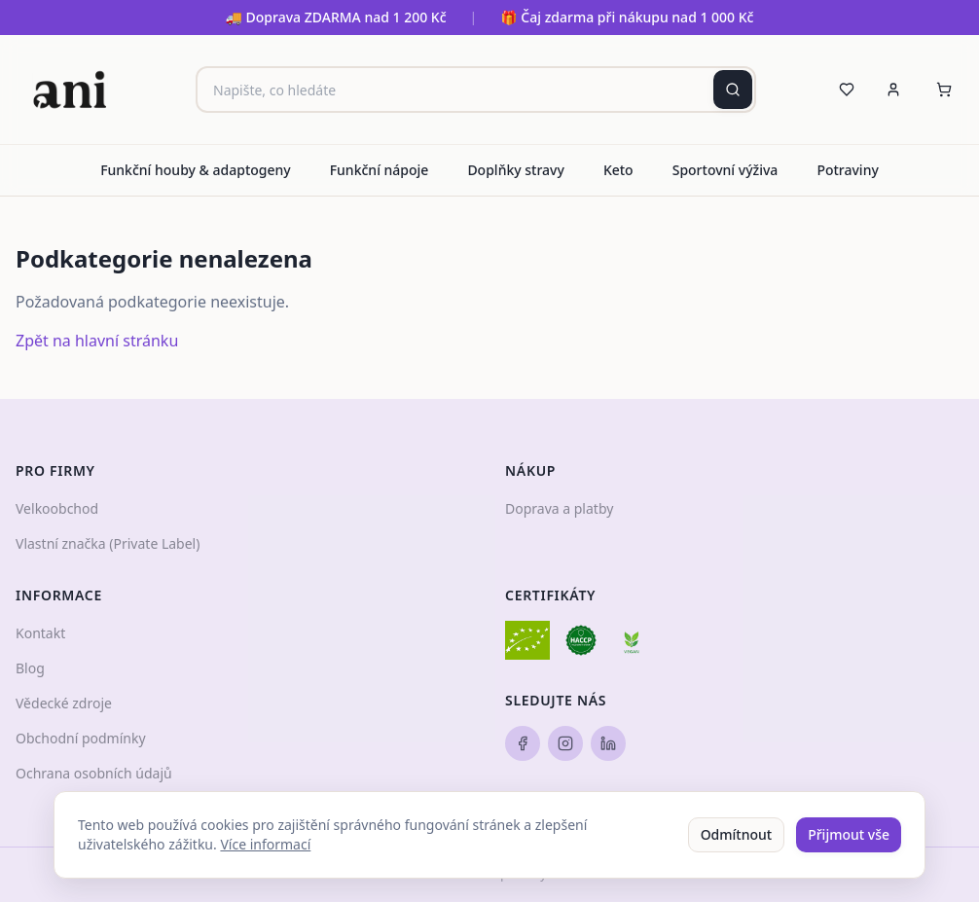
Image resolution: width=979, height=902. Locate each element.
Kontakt (40, 633)
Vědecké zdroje (64, 703)
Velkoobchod (57, 508)
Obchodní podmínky (81, 738)
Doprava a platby (559, 508)
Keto (618, 170)
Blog (30, 668)
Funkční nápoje (379, 170)
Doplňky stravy (515, 170)
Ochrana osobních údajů (94, 773)
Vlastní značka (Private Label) (107, 543)
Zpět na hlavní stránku (97, 340)
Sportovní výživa (725, 170)
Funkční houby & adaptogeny (195, 170)
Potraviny (847, 170)
